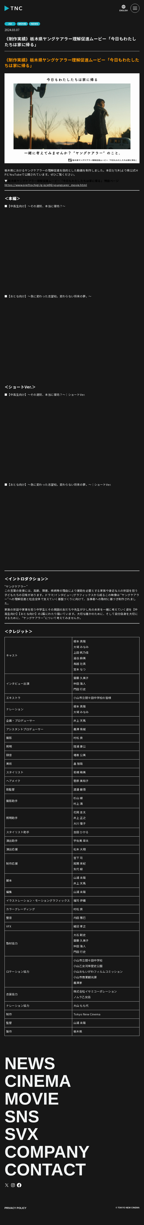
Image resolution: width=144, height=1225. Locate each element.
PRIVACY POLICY (15, 1207)
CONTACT (45, 1170)
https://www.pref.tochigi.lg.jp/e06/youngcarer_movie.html (45, 185)
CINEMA (37, 1081)
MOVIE (31, 1099)
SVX (21, 1134)
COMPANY (47, 1152)
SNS (21, 1117)
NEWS (29, 1063)
